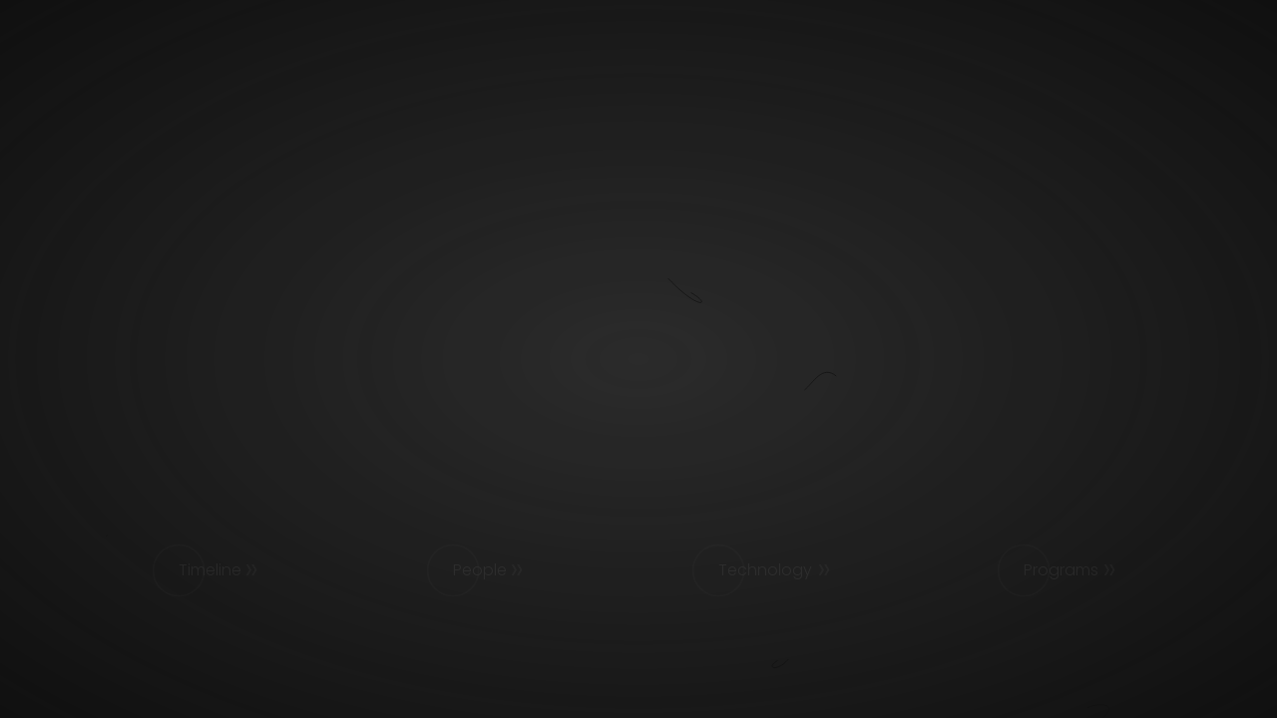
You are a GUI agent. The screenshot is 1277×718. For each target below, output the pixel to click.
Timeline (210, 569)
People (480, 569)
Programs (1061, 569)
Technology (765, 569)
